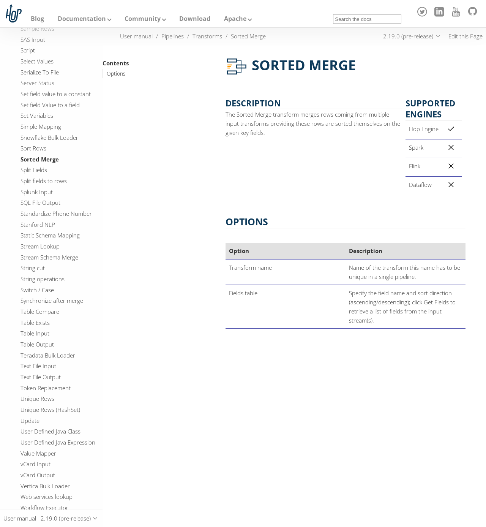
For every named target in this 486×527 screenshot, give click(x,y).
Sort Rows (33, 148)
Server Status (37, 83)
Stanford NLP (38, 224)
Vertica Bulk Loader (45, 486)
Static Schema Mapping (50, 235)
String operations (43, 279)
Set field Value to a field (50, 105)
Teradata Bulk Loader (48, 355)
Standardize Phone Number (56, 213)
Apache (235, 18)
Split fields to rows (44, 181)
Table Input (35, 333)
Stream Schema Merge (49, 257)
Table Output (37, 344)
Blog (37, 18)
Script (28, 50)
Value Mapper (38, 453)
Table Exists (35, 322)
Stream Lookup (40, 246)
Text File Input (38, 366)
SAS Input (33, 39)
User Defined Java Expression (58, 442)
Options (116, 73)
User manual (136, 36)
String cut (33, 268)
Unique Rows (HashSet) (50, 409)
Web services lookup (47, 496)
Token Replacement (46, 388)
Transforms (207, 36)
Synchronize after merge (52, 300)
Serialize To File (40, 72)
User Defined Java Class (50, 431)
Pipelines (172, 36)
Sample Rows (37, 28)
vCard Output (38, 475)
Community (143, 18)
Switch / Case (37, 290)
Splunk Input (37, 192)
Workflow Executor (44, 507)
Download (194, 18)
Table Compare (40, 311)
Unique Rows (37, 398)
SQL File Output (40, 202)
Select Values (37, 61)
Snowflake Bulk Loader (49, 137)
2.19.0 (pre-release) (408, 36)
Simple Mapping (41, 126)
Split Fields (34, 170)
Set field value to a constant (56, 94)
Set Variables (37, 115)
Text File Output (41, 377)
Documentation (82, 18)
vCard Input (35, 464)
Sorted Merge (40, 159)
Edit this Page (465, 36)
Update (30, 420)
